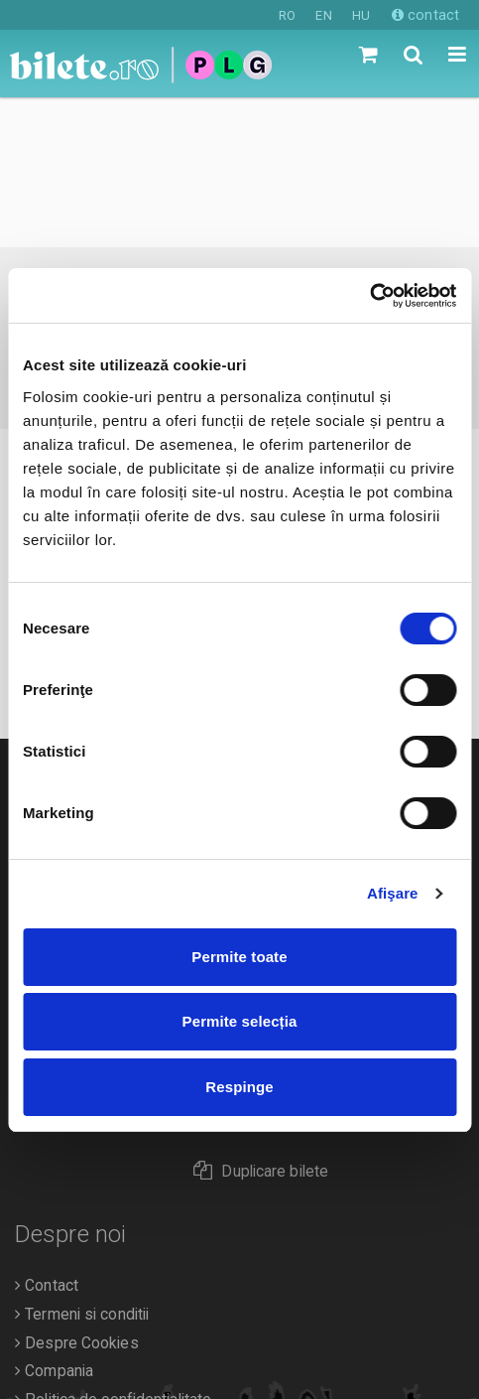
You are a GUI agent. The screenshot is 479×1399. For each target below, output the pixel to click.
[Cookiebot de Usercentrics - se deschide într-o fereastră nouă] (369, 296)
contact (425, 15)
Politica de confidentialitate (113, 1250)
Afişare (393, 893)
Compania (54, 1221)
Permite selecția (240, 1021)
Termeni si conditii (82, 1165)
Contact (46, 1136)
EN (323, 15)
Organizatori (61, 1279)
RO (287, 15)
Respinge (239, 1086)
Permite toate (239, 956)
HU (361, 15)
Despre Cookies (77, 1193)
